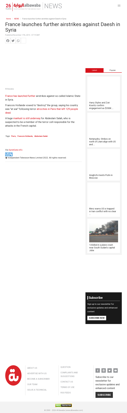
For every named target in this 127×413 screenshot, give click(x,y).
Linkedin (103, 369)
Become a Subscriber (38, 379)
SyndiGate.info (15, 150)
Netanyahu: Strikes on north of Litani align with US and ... (102, 142)
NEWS (16, 19)
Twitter (109, 369)
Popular (113, 70)
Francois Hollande (25, 136)
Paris (13, 136)
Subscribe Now (97, 318)
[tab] (94, 70)
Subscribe (104, 394)
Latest (94, 70)
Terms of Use (67, 387)
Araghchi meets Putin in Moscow (101, 176)
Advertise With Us (37, 373)
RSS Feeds (66, 392)
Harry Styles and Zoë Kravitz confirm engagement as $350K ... (101, 105)
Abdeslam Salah (41, 136)
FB (97, 369)
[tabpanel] (103, 165)
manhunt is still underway (26, 118)
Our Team (32, 384)
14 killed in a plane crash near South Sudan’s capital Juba (102, 248)
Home (8, 19)
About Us (32, 368)
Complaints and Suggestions (69, 374)
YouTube (115, 369)
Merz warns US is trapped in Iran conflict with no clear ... (102, 211)
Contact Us (67, 381)
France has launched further (20, 95)
